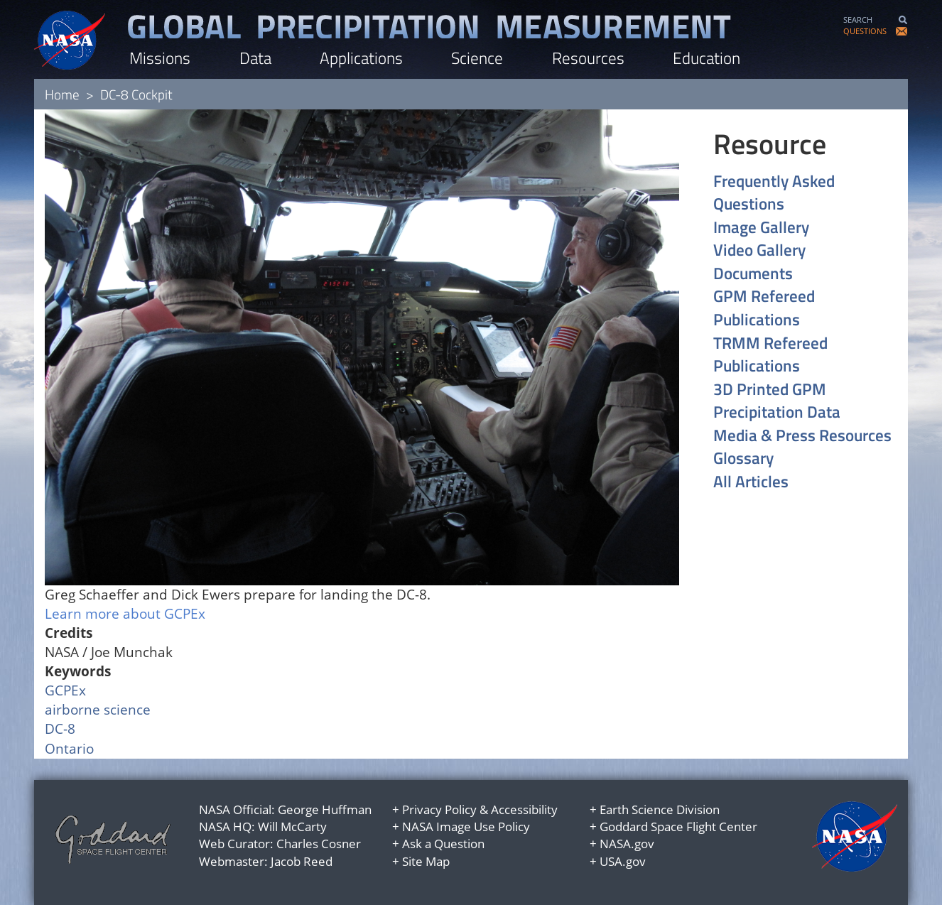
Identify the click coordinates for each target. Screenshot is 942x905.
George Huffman (325, 809)
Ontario (69, 748)
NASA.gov (627, 843)
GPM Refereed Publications (764, 308)
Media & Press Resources (802, 436)
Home (62, 94)
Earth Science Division (660, 809)
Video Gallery (759, 250)
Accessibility (524, 809)
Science (477, 57)
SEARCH (857, 19)
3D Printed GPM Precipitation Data (776, 401)
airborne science (98, 709)
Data (255, 57)
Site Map (426, 861)
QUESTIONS (865, 31)
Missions (159, 57)
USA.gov (623, 861)
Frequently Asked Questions (774, 193)
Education (706, 57)
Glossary (743, 458)
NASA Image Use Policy (466, 826)
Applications (361, 57)
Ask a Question (443, 843)
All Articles (751, 482)
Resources (588, 57)
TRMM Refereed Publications (770, 355)
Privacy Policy (439, 809)
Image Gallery (761, 227)
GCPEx (65, 690)
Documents (753, 274)
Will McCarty (292, 826)
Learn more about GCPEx (125, 614)
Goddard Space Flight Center (678, 826)
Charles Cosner (318, 843)
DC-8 (60, 729)
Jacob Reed (301, 861)
